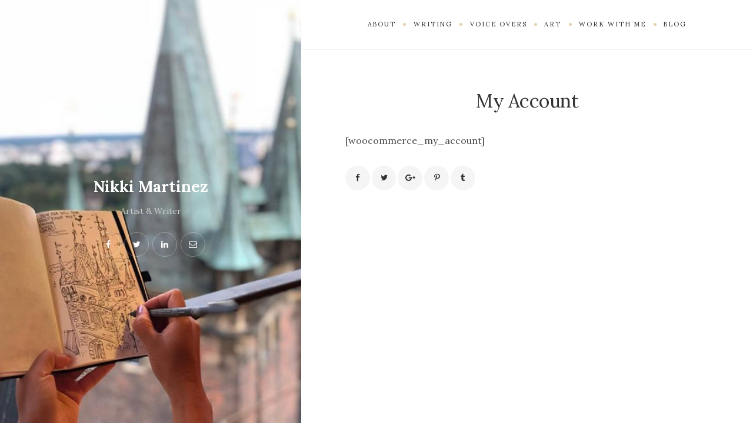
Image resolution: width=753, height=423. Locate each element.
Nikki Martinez (150, 186)
